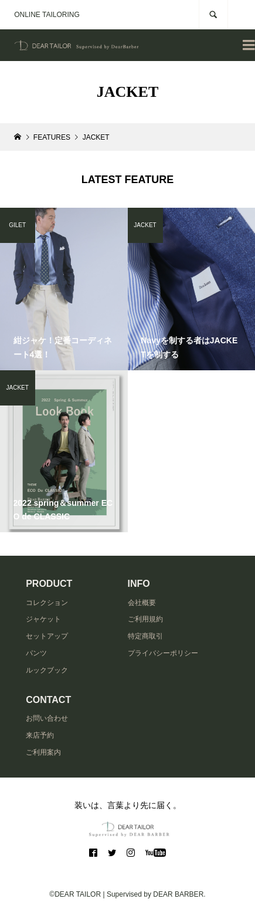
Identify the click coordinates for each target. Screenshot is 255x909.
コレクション (47, 603)
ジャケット (43, 619)
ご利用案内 (43, 752)
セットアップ (47, 636)
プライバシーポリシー (163, 653)
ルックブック (47, 670)
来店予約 (40, 735)
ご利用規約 (145, 619)
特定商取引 (145, 636)
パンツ (36, 653)
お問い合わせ (47, 718)
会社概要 (142, 603)
